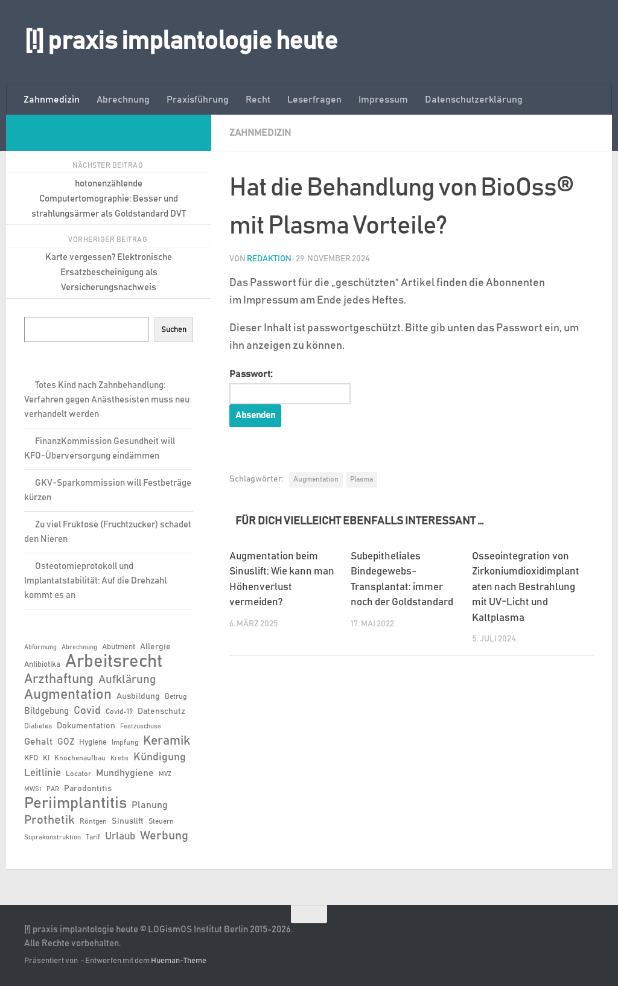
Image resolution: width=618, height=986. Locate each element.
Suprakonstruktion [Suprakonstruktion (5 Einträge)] (52, 838)
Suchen (173, 329)
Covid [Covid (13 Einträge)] (87, 710)
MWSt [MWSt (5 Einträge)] (33, 789)
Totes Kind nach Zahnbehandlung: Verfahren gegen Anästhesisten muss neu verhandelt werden (107, 400)
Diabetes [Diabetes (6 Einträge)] (38, 726)
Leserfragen (314, 99)
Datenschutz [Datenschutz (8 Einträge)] (161, 711)
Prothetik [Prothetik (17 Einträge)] (49, 820)
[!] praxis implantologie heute (180, 41)
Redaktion (269, 258)
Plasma (361, 479)
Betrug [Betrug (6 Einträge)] (175, 696)
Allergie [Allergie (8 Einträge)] (155, 647)
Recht (258, 99)
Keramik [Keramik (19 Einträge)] (166, 741)
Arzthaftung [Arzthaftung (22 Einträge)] (59, 679)
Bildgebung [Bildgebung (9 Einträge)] (46, 711)
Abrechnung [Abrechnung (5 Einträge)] (79, 647)
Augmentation (316, 479)
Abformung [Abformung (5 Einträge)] (40, 647)
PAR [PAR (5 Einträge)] (52, 789)
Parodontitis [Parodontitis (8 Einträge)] (88, 788)
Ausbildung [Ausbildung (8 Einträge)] (138, 696)
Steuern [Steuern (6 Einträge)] (161, 821)
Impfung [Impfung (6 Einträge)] (125, 742)
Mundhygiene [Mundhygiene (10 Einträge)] (125, 773)
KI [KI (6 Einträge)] (46, 758)
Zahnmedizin (52, 99)
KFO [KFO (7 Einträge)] (31, 758)
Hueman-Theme (178, 961)
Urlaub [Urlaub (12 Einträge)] (120, 836)
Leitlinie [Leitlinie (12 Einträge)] (42, 773)
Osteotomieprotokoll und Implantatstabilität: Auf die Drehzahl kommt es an (95, 581)
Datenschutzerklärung (474, 99)
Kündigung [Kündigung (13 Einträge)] (159, 757)
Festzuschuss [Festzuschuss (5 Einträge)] (140, 727)
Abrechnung (123, 99)
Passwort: (290, 386)
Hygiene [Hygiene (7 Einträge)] (93, 742)
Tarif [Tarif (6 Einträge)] (93, 837)
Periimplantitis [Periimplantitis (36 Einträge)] (75, 804)
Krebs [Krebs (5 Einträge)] (119, 758)
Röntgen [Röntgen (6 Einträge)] (93, 821)
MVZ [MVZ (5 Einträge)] (165, 774)
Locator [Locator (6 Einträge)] (78, 773)
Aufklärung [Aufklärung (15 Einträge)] (127, 679)
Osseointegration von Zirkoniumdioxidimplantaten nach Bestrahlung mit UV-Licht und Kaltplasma (525, 587)
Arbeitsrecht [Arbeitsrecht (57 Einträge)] (113, 662)
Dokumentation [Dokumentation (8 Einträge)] (86, 726)
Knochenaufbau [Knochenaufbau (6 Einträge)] (80, 758)
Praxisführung (198, 99)
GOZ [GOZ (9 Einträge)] (65, 741)
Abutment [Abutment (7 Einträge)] (118, 647)
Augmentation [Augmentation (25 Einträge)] (68, 695)
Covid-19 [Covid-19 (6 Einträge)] (119, 711)
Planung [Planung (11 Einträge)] (150, 805)
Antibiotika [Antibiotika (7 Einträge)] (42, 665)
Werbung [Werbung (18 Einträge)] (164, 836)
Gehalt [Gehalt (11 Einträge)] (38, 741)
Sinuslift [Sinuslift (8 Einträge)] (128, 821)
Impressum (383, 99)
